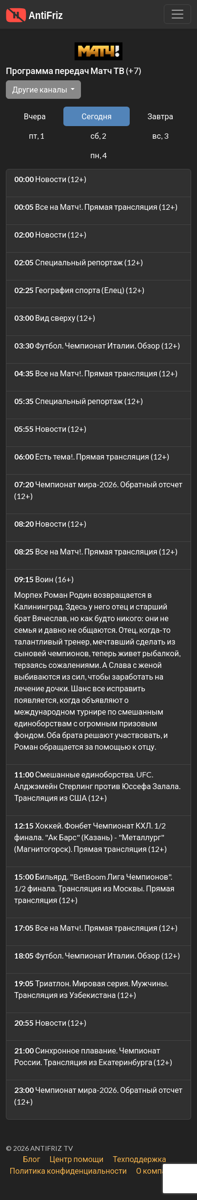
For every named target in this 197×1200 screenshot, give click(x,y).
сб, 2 (98, 135)
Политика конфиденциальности (68, 1170)
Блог (31, 1158)
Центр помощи (76, 1158)
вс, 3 (160, 135)
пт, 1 (36, 135)
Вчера (35, 116)
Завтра (161, 116)
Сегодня (96, 116)
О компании (157, 1170)
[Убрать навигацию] (177, 14)
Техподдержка (139, 1158)
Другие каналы (40, 89)
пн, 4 (98, 155)
